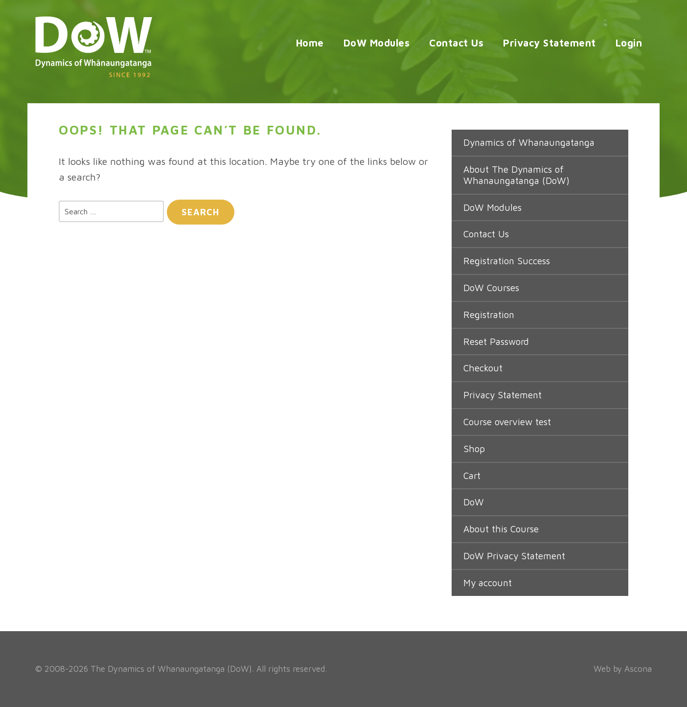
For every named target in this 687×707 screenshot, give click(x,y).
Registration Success (506, 260)
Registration (488, 314)
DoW (473, 502)
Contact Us (456, 42)
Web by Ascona (623, 669)
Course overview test (507, 421)
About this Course (501, 529)
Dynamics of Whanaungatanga (529, 142)
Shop (474, 448)
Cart (472, 475)
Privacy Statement (549, 42)
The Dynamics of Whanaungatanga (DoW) (171, 669)
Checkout (483, 368)
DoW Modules (377, 42)
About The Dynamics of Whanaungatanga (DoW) (516, 175)
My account (487, 582)
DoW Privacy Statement (514, 555)
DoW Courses (491, 287)
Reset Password (496, 341)
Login (629, 42)
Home (310, 42)
